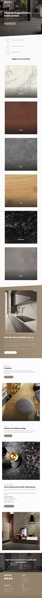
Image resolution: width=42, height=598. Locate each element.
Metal (21, 130)
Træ (21, 203)
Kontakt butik (24, 587)
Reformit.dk (23, 596)
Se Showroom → (9, 506)
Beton (21, 276)
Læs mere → (8, 435)
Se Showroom (25, 590)
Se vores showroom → (10, 352)
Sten (21, 166)
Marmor (21, 93)
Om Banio (24, 591)
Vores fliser (10, 23)
